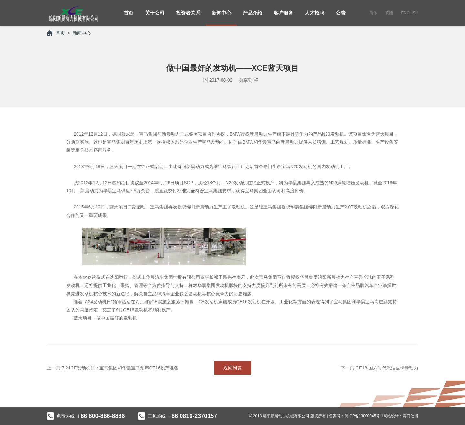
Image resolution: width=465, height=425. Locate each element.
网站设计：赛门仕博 (400, 416)
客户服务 (283, 16)
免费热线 (86, 416)
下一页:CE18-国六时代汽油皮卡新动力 (379, 367)
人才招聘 (314, 16)
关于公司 (154, 16)
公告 (341, 16)
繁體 (389, 13)
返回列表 (232, 367)
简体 (373, 13)
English (409, 13)
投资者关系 (188, 16)
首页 (128, 16)
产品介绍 (252, 16)
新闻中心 (221, 16)
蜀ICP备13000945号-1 (364, 416)
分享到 (246, 80)
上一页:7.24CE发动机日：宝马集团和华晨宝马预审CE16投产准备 (113, 367)
